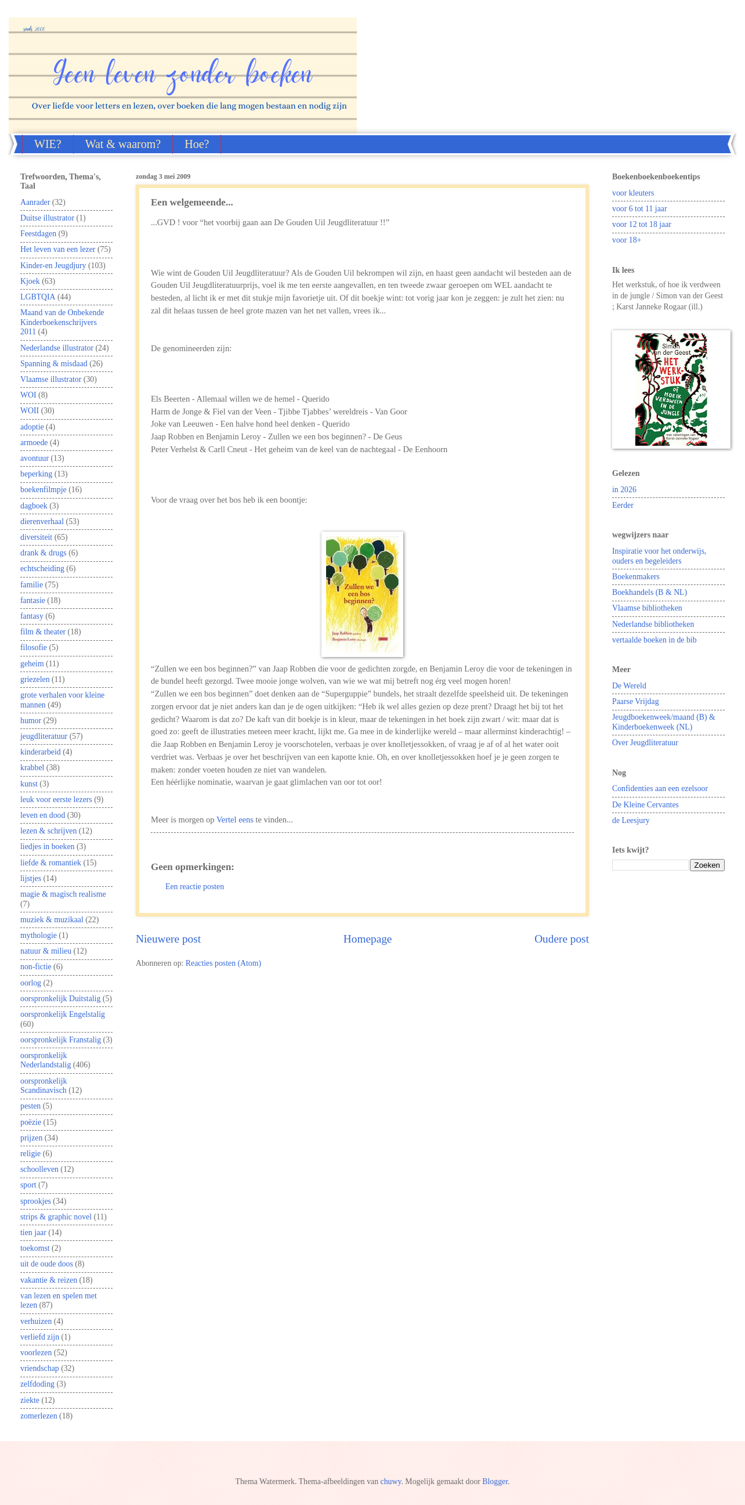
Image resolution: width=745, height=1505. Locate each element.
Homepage (367, 939)
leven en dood (42, 815)
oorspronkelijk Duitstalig (60, 998)
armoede (34, 442)
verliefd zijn (39, 1337)
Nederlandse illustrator (56, 348)
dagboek (34, 505)
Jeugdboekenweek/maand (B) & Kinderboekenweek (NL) (663, 722)
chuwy (391, 1481)
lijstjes (30, 878)
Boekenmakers (636, 576)
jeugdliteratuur (43, 736)
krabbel (32, 767)
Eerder (623, 505)
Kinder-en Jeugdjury (53, 265)
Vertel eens (235, 819)
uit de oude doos (46, 1263)
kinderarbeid (40, 752)
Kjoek (30, 281)
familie (31, 584)
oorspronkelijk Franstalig (60, 1039)
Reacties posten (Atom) (223, 963)
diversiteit (36, 537)
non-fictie (36, 966)
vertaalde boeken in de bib (654, 640)
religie (30, 1153)
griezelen (35, 679)
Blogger (495, 1481)
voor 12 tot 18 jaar (641, 224)
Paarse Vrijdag (635, 701)
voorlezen (36, 1352)
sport (28, 1185)
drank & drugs (43, 552)
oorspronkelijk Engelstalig (62, 1014)
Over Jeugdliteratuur (645, 742)
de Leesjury (631, 820)
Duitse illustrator (47, 218)
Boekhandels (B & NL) (649, 592)
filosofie (33, 647)
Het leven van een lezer (57, 249)
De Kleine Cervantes (645, 804)
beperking (36, 474)
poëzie (30, 1122)
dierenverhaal (42, 521)
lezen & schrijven (48, 831)
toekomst (35, 1248)
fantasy (32, 616)
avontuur (34, 458)
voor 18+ (626, 240)
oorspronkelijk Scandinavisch (43, 1086)
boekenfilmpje (43, 489)
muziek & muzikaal (52, 919)
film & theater (43, 631)
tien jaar (33, 1232)
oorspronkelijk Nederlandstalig (45, 1060)
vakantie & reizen (48, 1280)
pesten (30, 1106)
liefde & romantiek (50, 862)
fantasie (32, 600)
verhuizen (36, 1321)
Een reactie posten (194, 886)
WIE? (48, 144)
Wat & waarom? (123, 144)
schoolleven (39, 1169)
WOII (29, 410)
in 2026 (624, 489)
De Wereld (629, 685)
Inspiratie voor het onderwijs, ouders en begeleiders (659, 556)
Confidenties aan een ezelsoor (660, 788)
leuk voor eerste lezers (56, 799)
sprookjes (35, 1201)
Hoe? (197, 144)
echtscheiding (42, 568)
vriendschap (39, 1368)
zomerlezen (38, 1416)
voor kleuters (633, 193)
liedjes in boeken (47, 846)
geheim (32, 663)
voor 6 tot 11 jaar (639, 208)
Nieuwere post (168, 939)
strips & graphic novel (56, 1216)
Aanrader (35, 202)
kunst (29, 783)
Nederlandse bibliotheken (653, 624)
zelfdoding (37, 1384)
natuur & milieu (45, 951)
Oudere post (561, 939)
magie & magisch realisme (63, 894)
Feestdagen (38, 233)
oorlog (30, 983)
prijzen (31, 1138)
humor (30, 720)
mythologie (38, 935)
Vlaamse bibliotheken (647, 608)
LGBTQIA (38, 297)
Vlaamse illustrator (50, 379)
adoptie (32, 427)
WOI (28, 395)
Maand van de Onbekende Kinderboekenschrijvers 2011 (62, 322)
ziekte (29, 1400)
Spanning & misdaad (54, 363)
